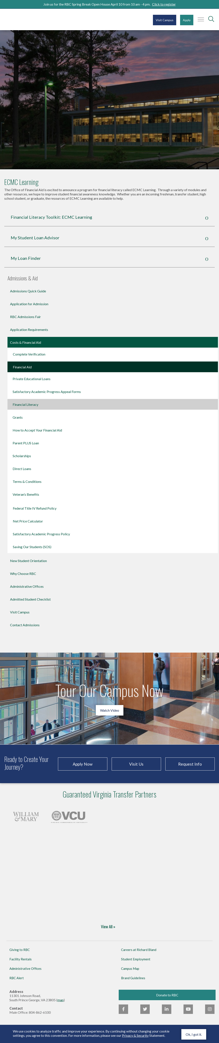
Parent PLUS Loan (26, 443)
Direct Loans (22, 469)
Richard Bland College (30, 19)
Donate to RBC (167, 995)
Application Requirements (29, 329)
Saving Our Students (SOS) (32, 547)
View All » (108, 926)
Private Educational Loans (31, 379)
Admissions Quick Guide (28, 291)
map (60, 1000)
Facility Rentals (20, 959)
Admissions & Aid (22, 278)
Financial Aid (22, 367)
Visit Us (136, 764)
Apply (187, 20)
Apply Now (83, 764)
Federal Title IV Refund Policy (34, 508)
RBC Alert (16, 978)
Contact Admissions (25, 625)
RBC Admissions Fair (25, 317)
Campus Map (130, 968)
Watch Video (109, 710)
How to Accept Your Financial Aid (37, 430)
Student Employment (135, 959)
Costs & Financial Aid (25, 342)
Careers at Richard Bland (138, 950)
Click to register (164, 4)
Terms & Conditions (27, 481)
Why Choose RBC (23, 573)
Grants (18, 417)
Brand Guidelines (133, 978)
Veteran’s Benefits (26, 494)
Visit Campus (164, 20)
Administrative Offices (27, 586)
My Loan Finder (26, 258)
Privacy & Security (135, 1035)
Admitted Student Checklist (30, 599)
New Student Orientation (28, 561)
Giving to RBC (19, 950)
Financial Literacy (25, 404)
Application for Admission (29, 304)
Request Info (190, 764)
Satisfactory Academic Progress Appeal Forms (47, 392)
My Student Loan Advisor (35, 237)
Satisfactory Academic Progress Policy (41, 534)
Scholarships (22, 456)
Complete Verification (29, 354)
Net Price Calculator (28, 521)
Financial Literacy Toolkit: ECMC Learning (51, 217)
